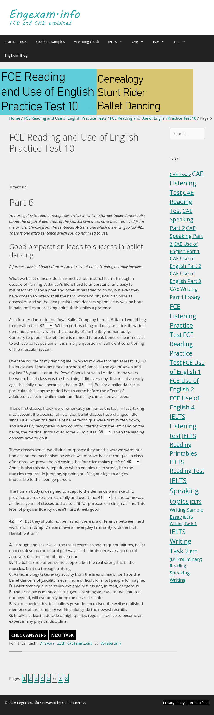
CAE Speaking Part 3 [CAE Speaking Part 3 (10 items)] (186, 235)
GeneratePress (74, 702)
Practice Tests (16, 41)
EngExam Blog (16, 55)
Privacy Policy (174, 702)
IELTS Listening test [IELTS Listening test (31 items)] (183, 426)
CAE (140, 41)
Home (14, 118)
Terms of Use (198, 702)
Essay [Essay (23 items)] (192, 297)
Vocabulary (110, 643)
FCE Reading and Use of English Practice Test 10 (153, 118)
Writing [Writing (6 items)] (177, 580)
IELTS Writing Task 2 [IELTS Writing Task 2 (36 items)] (180, 541)
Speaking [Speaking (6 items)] (180, 572)
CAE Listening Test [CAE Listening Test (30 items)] (186, 183)
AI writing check (86, 41)
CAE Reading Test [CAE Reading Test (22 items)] (182, 201)
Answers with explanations (66, 643)
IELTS (117, 41)
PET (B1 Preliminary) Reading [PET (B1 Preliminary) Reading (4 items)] (186, 559)
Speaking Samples (50, 41)
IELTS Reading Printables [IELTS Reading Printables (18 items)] (183, 444)
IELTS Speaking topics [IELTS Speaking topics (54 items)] (184, 491)
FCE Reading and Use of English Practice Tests (65, 118)
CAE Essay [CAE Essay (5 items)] (180, 174)
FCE (161, 41)
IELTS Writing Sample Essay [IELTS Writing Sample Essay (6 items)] (186, 509)
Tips (182, 41)
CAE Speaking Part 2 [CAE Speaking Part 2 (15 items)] (181, 219)
